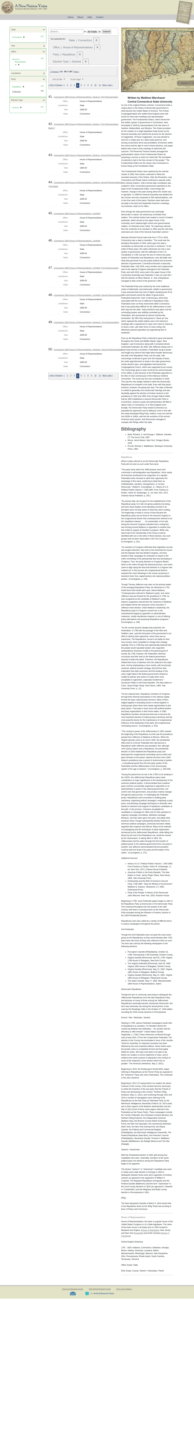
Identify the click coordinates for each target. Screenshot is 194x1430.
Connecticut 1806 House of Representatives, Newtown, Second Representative (88, 350)
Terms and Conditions (124, 1289)
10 (95, 85)
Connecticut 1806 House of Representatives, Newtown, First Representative (86, 322)
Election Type (17, 100)
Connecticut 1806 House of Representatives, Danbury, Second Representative (87, 155)
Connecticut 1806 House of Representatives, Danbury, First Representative (86, 97)
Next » (76, 72)
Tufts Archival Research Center (100, 1289)
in (85, 31)
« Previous (54, 72)
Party (13, 79)
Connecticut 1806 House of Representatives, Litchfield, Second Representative (87, 295)
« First (51, 85)
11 (100, 85)
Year (13, 46)
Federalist (16, 91)
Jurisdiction (16, 73)
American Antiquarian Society (72, 1289)
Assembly (138, 1233)
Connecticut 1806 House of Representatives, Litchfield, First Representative (86, 268)
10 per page (75, 79)
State (13, 29)
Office (13, 52)
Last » (110, 85)
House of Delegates (150, 1230)
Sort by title (57, 79)
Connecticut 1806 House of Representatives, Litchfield (77, 213)
